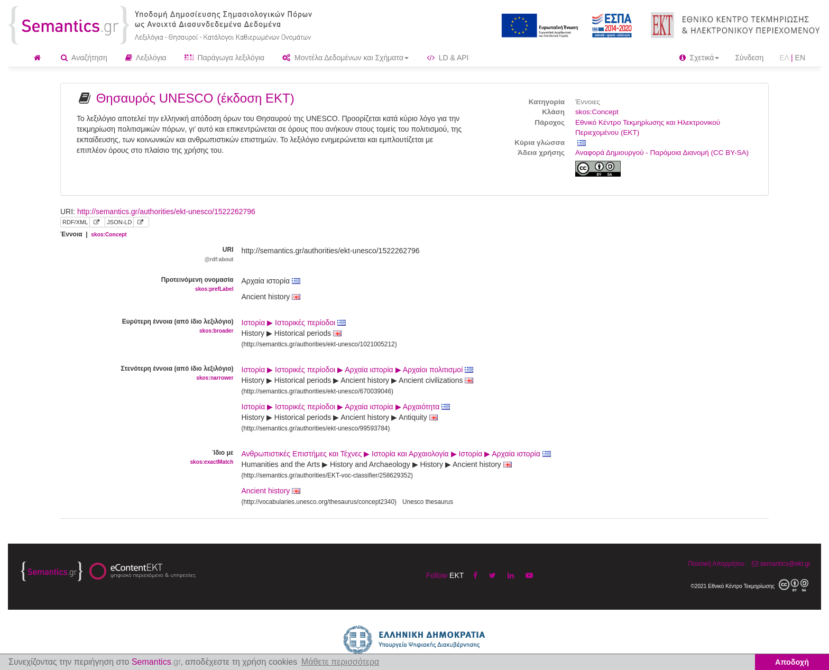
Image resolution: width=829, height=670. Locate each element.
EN (800, 57)
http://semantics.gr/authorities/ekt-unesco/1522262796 (166, 211)
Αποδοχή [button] (792, 662)
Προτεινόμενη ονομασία (143, 284)
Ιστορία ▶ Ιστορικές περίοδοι (294, 322)
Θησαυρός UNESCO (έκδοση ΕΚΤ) (195, 98)
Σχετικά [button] (699, 57)
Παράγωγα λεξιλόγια (224, 57)
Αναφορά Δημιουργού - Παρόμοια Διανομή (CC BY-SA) (662, 153)
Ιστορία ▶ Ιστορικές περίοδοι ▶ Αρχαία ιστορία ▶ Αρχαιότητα (346, 406)
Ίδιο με (143, 457)
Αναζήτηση (84, 57)
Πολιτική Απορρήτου (716, 563)
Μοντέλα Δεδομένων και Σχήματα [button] (345, 57)
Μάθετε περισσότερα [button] (340, 661)
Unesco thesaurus (427, 502)
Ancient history (266, 491)
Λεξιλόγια (146, 57)
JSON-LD (119, 222)
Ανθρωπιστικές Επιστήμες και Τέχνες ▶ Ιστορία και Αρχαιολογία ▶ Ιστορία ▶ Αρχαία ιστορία (396, 453)
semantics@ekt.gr (780, 563)
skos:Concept (597, 112)
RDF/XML (75, 222)
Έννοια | (93, 234)
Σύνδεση (749, 57)
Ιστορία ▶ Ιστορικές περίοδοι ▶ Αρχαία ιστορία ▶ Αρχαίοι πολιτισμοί (358, 369)
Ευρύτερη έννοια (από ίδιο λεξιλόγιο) (143, 326)
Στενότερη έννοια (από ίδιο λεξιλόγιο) (143, 373)
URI (143, 254)
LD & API (448, 57)
